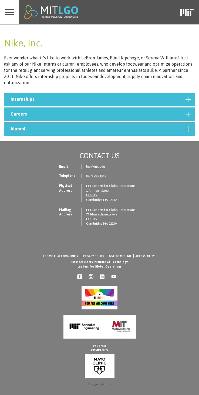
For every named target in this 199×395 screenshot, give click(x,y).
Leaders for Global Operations (99, 266)
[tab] (99, 99)
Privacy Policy (93, 256)
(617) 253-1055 (96, 176)
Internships (101, 99)
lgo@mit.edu (95, 166)
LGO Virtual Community (60, 256)
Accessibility (145, 256)
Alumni (101, 129)
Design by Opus (99, 384)
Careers (101, 114)
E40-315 (91, 195)
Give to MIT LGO (120, 256)
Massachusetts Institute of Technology (99, 262)
